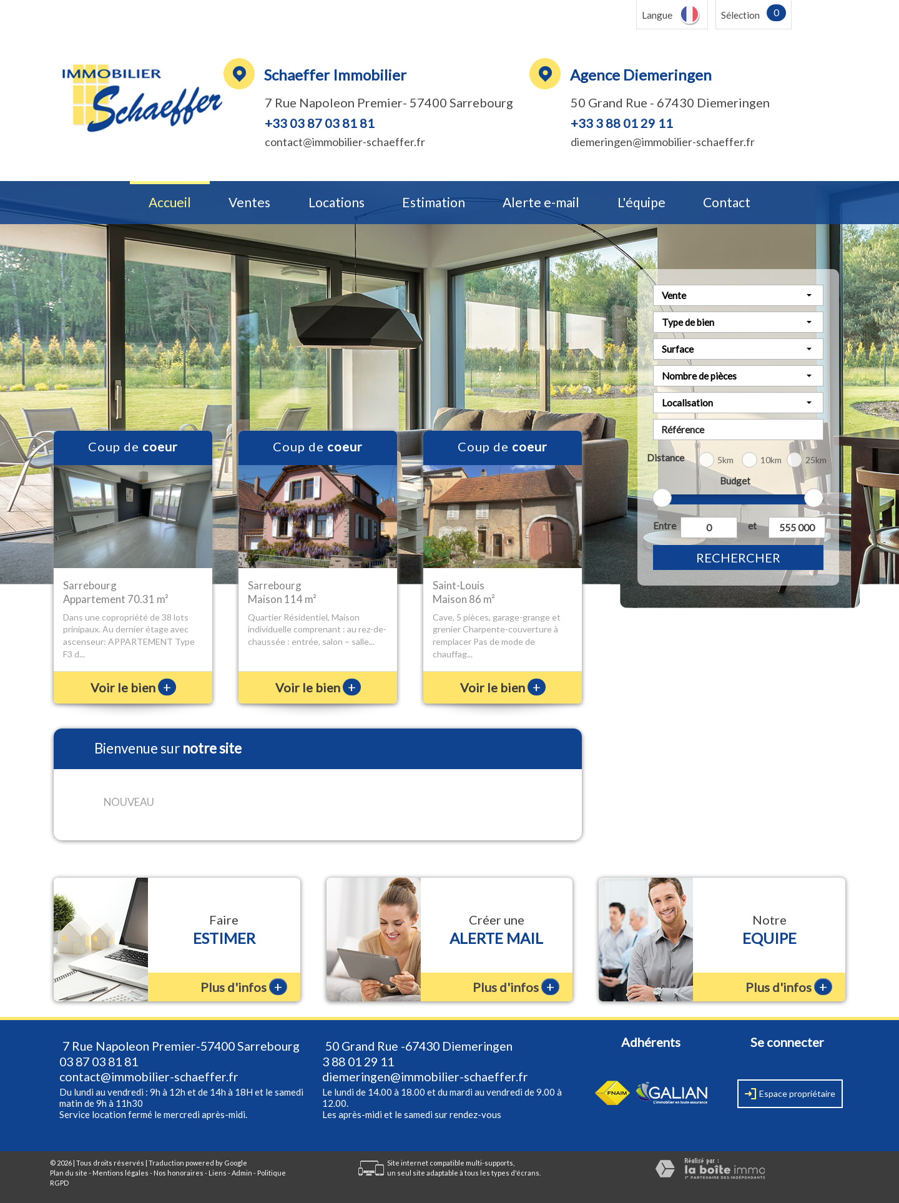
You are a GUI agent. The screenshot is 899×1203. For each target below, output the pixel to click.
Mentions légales (120, 1173)
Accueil (170, 203)
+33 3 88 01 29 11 (622, 122)
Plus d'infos (243, 986)
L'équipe (641, 203)
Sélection (740, 15)
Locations (336, 203)
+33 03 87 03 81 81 (320, 122)
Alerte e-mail (541, 203)
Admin (242, 1173)
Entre (664, 525)
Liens (218, 1173)
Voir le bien (133, 687)
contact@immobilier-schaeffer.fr (345, 142)
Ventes (249, 203)
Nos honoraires (179, 1173)
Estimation (433, 203)
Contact (726, 203)
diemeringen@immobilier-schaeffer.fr (663, 142)
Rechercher (738, 557)
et (752, 525)
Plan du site (68, 1173)
